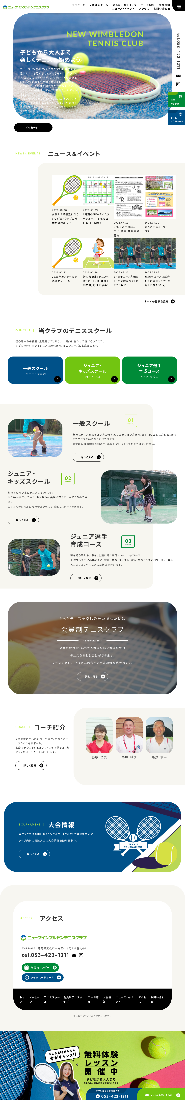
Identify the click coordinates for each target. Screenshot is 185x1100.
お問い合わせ (162, 8)
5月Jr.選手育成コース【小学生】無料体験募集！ (126, 231)
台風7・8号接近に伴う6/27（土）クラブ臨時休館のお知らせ (65, 218)
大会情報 (164, 5)
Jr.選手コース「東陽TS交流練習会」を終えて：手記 (126, 281)
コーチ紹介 (148, 5)
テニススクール (98, 5)
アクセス (144, 8)
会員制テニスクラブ (124, 5)
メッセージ (78, 5)
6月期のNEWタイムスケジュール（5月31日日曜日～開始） (96, 218)
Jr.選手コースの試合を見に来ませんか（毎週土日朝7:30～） (158, 281)
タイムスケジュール (42, 977)
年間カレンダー (40, 967)
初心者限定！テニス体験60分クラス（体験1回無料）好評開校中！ (96, 281)
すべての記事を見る (156, 301)
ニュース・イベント (123, 8)
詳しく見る (87, 457)
